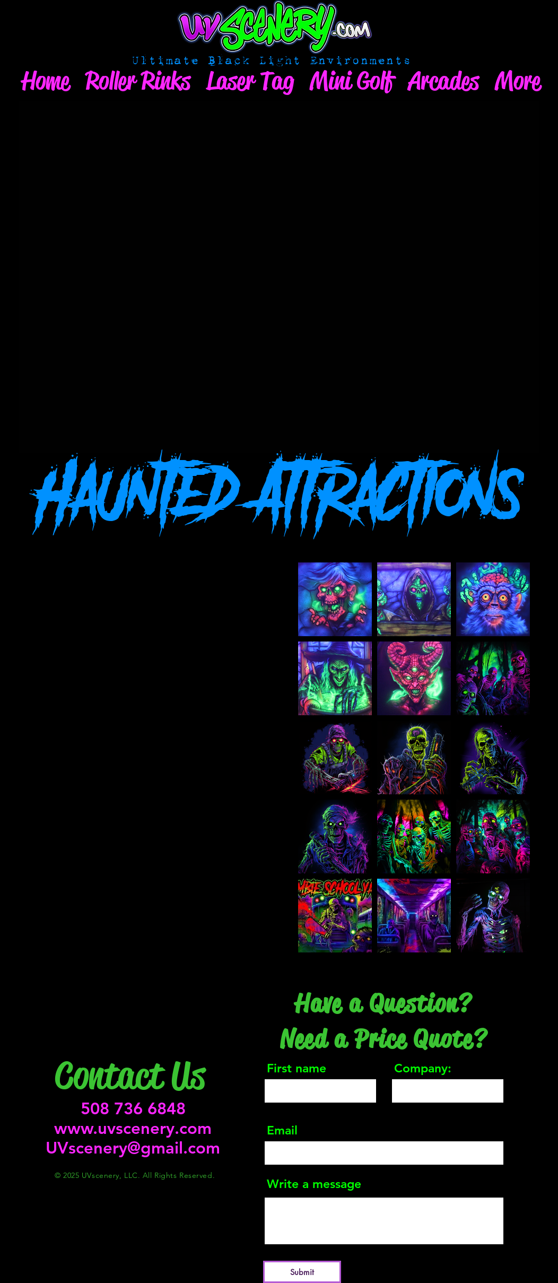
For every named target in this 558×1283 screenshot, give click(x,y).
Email (282, 1130)
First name (296, 1068)
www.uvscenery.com (133, 1128)
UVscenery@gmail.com (133, 1148)
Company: (422, 1068)
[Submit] (302, 1272)
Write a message (314, 1184)
